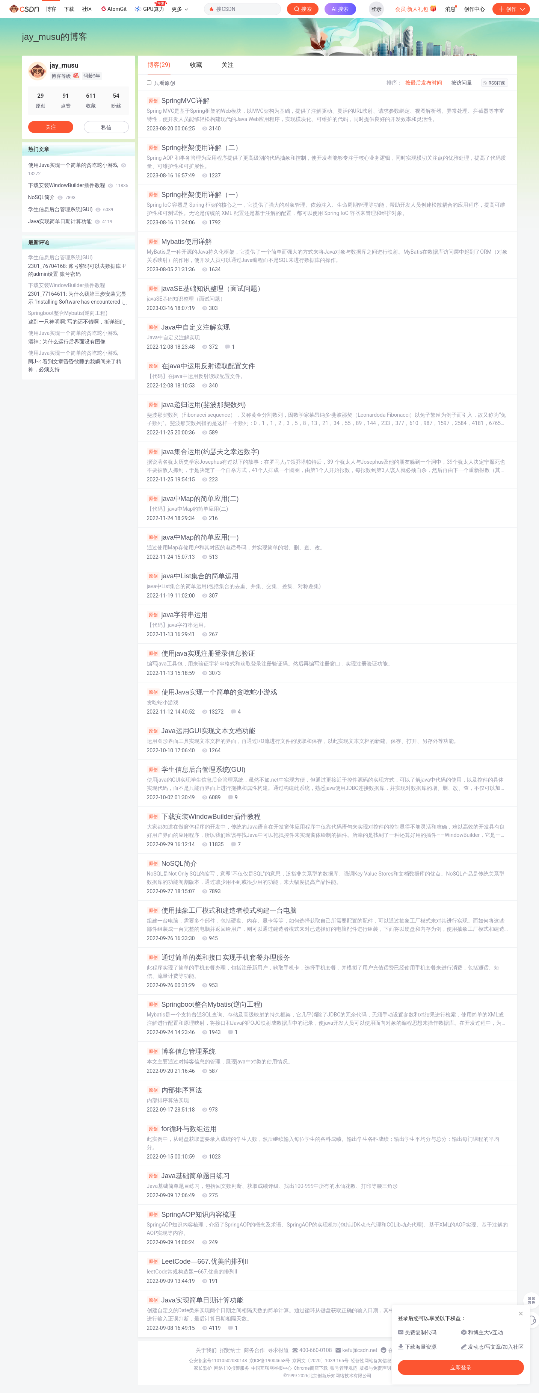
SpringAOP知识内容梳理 (191, 1214)
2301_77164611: (48, 294)
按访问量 (461, 83)
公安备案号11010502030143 (218, 1360)
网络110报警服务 (231, 1368)
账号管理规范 (343, 1368)
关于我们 (206, 1350)
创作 (511, 9)
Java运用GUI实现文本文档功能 (201, 731)
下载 (69, 9)
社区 (87, 9)
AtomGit (113, 8)
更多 (180, 9)
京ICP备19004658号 (269, 1360)
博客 (51, 9)
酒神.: (35, 342)
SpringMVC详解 (178, 100)
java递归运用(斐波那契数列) (196, 404)
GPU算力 (150, 7)
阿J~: (35, 361)
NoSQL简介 (172, 863)
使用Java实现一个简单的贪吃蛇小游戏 (212, 692)
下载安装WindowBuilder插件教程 (204, 816)
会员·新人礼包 (416, 8)
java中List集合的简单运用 (193, 576)
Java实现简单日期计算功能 (195, 1300)
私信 (106, 127)
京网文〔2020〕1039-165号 (320, 1360)
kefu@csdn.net (360, 1350)
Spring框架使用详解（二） (194, 147)
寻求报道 (278, 1350)
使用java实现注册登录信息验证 (201, 653)
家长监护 (203, 1368)
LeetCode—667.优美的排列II (197, 1261)
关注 (50, 127)
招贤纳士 (230, 1350)
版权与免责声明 (375, 1368)
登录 (376, 9)
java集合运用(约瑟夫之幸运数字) (203, 451)
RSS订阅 (494, 83)
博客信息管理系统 (181, 1051)
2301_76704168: (48, 266)
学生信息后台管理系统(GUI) (196, 769)
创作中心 (474, 9)
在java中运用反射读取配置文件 (201, 366)
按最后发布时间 (423, 83)
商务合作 (254, 1350)
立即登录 (460, 1367)
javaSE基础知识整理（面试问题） (205, 288)
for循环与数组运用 (182, 1129)
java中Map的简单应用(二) (193, 498)
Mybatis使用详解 (179, 241)
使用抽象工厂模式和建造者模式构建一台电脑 (222, 910)
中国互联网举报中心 (271, 1368)
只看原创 (161, 83)
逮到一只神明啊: (48, 322)
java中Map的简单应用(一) (193, 537)
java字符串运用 (177, 615)
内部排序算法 (174, 1090)
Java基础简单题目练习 (188, 1176)
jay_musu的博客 (55, 37)
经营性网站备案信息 (371, 1360)
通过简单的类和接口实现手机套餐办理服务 (218, 957)
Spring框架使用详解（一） (194, 194)
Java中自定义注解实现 (188, 327)
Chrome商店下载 (311, 1368)
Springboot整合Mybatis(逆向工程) (205, 1004)
